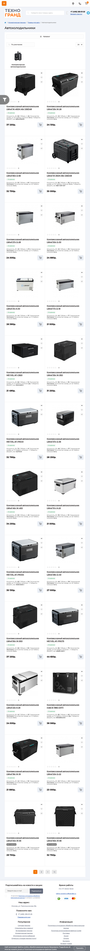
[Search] (28, 13)
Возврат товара (66, 943)
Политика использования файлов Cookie (66, 931)
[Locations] (73, 3)
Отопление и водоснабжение (24, 936)
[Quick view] (41, 73)
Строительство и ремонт (24, 928)
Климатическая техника (17, 22)
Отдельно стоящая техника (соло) (23, 938)
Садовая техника (24, 925)
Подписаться (36, 891)
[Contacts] (79, 3)
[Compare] (41, 82)
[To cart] (40, 124)
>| (54, 872)
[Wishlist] (41, 77)
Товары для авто (34, 22)
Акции (66, 936)
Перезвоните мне (24, 917)
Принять (79, 948)
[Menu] (4, 3)
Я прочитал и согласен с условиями (24, 897)
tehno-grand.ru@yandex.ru (66, 893)
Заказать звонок (76, 14)
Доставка (66, 933)
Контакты (66, 941)
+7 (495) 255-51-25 (77, 12)
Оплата (66, 938)
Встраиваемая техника (24, 931)
